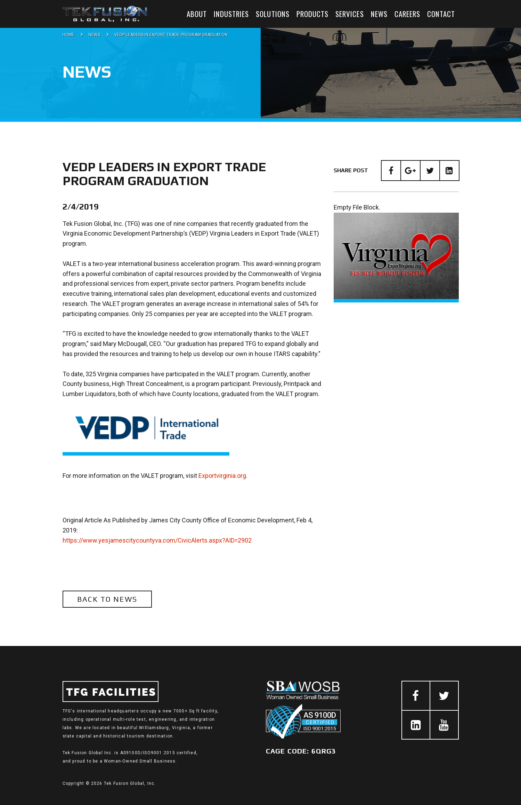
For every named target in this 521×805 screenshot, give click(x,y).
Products (312, 13)
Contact (441, 13)
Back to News (107, 599)
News (379, 13)
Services (349, 13)
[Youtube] (444, 725)
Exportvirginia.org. (222, 475)
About (197, 13)
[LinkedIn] (449, 170)
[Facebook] (391, 170)
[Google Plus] (410, 170)
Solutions (272, 13)
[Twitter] (430, 170)
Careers (407, 13)
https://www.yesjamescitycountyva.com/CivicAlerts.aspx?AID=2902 (157, 540)
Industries (231, 13)
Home (68, 34)
